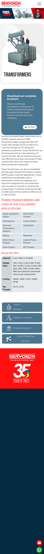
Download (30, 127)
